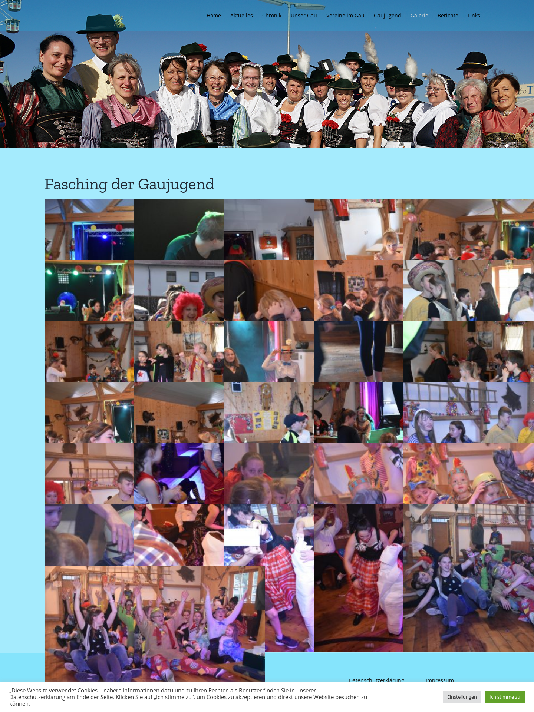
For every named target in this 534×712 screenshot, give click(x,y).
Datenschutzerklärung (376, 680)
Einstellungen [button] (462, 696)
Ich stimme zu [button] (505, 696)
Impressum (440, 680)
